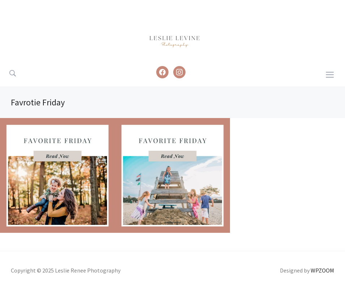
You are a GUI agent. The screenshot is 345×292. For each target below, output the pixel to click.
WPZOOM (322, 270)
